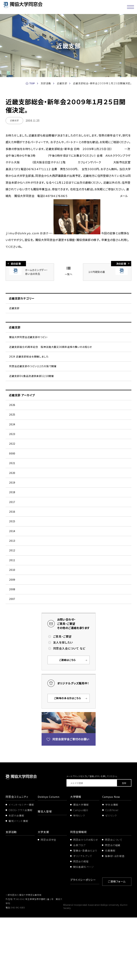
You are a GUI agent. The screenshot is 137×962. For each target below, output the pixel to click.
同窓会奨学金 (48, 885)
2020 (12, 495)
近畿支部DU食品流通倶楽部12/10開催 (31, 385)
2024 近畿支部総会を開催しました (28, 362)
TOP (32, 83)
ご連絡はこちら (67, 705)
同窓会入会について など (69, 694)
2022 (12, 461)
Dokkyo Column (49, 842)
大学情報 (76, 842)
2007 (12, 643)
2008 (12, 632)
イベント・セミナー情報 (21, 850)
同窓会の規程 (81, 906)
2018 (12, 518)
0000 (12, 473)
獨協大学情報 (81, 850)
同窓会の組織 (112, 890)
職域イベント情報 (18, 866)
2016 (12, 541)
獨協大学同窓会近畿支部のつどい (28, 339)
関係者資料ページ (83, 912)
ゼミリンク (111, 861)
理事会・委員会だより (85, 896)
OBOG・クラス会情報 (20, 855)
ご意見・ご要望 (62, 682)
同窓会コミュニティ (18, 842)
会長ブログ (79, 890)
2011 (12, 598)
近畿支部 (14, 309)
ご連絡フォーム (117, 926)
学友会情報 (111, 850)
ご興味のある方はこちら (67, 743)
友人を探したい (63, 688)
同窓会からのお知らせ (85, 885)
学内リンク (79, 861)
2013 (12, 575)
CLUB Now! (111, 855)
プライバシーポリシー (84, 925)
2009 (12, 621)
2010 (12, 609)
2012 (12, 586)
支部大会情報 (16, 861)
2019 (12, 507)
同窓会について (113, 885)
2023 (12, 450)
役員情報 (110, 896)
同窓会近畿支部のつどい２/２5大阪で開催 (32, 374)
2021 (12, 484)
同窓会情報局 (79, 877)
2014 (12, 564)
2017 (12, 529)
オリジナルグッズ (82, 901)
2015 (12, 552)
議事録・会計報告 (114, 901)
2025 (12, 427)
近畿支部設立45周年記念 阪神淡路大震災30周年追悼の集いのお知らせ (50, 351)
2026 (12, 416)
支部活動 (11, 877)
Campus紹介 (80, 855)
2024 (12, 438)
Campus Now (111, 842)
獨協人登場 (45, 857)
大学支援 (43, 877)
